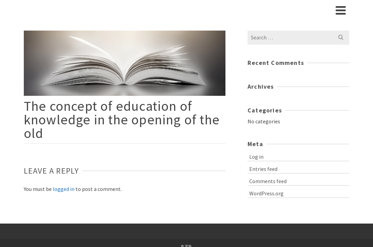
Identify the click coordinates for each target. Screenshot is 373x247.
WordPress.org (266, 193)
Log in (256, 156)
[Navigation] (340, 10)
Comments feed (268, 181)
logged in (63, 189)
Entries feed (263, 168)
